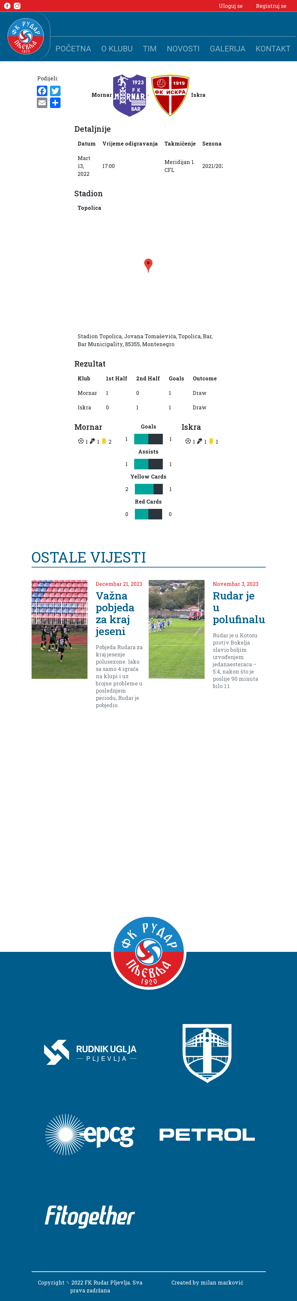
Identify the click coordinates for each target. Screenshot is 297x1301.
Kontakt (273, 48)
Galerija (228, 48)
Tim (150, 48)
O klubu (117, 48)
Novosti (183, 48)
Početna (73, 48)
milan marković (222, 1282)
